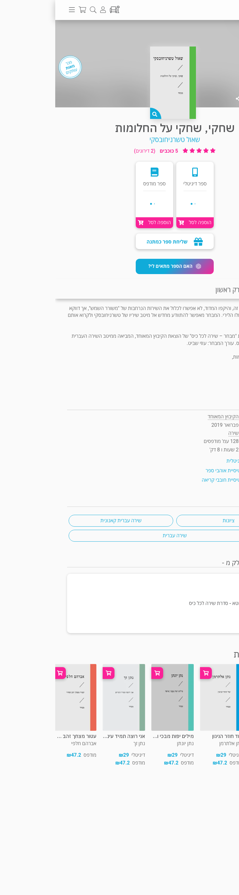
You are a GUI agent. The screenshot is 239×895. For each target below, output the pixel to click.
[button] (119, 266)
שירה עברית (120, 535)
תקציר (225, 290)
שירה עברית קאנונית (65, 521)
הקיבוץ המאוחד (168, 417)
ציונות (173, 521)
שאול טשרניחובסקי (119, 140)
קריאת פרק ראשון (183, 290)
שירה (216, 32)
